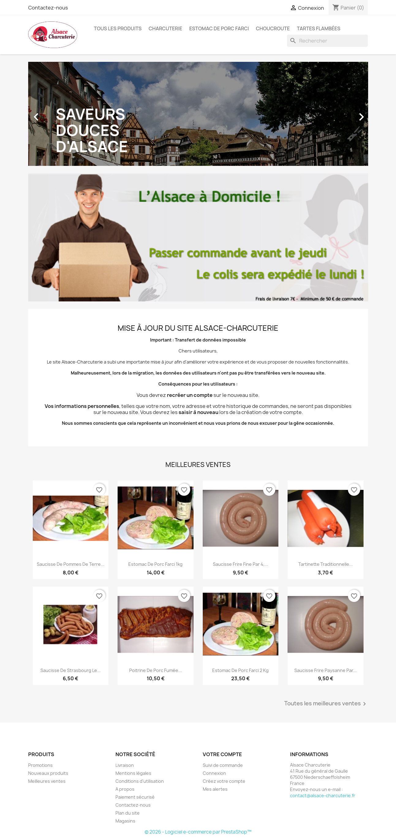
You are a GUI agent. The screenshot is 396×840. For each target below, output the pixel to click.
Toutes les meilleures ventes (326, 703)
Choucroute (273, 28)
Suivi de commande (223, 765)
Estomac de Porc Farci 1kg (155, 564)
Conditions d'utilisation (139, 781)
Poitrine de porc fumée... (155, 670)
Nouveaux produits (48, 773)
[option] (198, 114)
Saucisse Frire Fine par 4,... (240, 564)
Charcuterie (165, 28)
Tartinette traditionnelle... (325, 564)
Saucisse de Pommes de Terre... (70, 564)
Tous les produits (118, 28)
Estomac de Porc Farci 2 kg (240, 670)
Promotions (40, 765)
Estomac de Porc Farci (219, 28)
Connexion (214, 773)
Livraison (124, 765)
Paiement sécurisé (135, 797)
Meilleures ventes (47, 781)
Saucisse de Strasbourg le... (70, 670)
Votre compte (222, 754)
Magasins (125, 821)
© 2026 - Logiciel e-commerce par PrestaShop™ (198, 832)
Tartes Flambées (318, 28)
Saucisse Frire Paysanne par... (325, 670)
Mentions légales (133, 773)
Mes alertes (215, 789)
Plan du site (127, 813)
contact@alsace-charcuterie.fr (322, 795)
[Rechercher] (327, 41)
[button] (53, 114)
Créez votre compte (224, 781)
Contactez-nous (48, 7)
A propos (124, 789)
